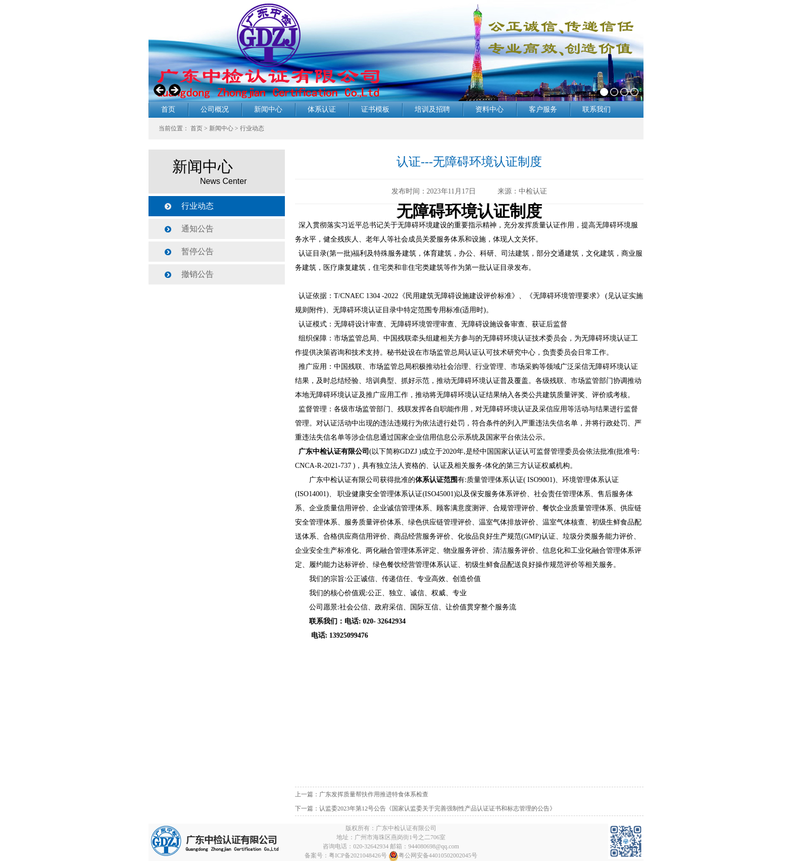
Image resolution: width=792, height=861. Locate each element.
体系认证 (322, 109)
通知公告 (197, 228)
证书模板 (375, 109)
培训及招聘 (432, 109)
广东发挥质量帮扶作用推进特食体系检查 (373, 794)
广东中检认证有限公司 (406, 828)
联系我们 (596, 109)
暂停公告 (197, 251)
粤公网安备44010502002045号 (432, 855)
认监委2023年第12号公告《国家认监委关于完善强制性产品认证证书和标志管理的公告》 (437, 808)
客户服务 (543, 109)
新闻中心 (268, 109)
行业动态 (252, 128)
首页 (168, 109)
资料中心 (489, 109)
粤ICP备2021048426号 (358, 855)
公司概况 (215, 109)
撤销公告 (197, 274)
